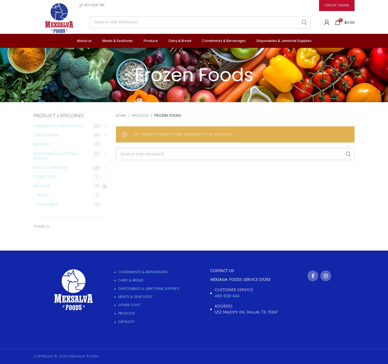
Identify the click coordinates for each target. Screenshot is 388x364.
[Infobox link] (91, 5)
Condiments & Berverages (58, 126)
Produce (41, 185)
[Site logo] (59, 24)
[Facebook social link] (312, 275)
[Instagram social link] (325, 275)
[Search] (200, 22)
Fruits (42, 195)
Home (121, 115)
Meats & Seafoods (50, 167)
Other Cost (44, 176)
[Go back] (128, 75)
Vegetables (47, 204)
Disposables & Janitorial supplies (56, 156)
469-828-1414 (227, 296)
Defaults (41, 144)
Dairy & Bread (46, 135)
